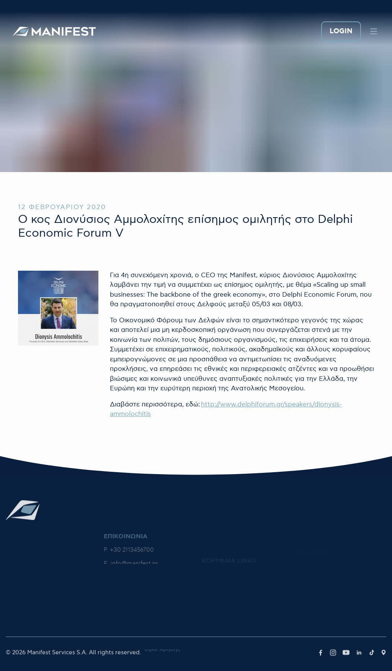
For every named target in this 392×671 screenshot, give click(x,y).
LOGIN (341, 31)
